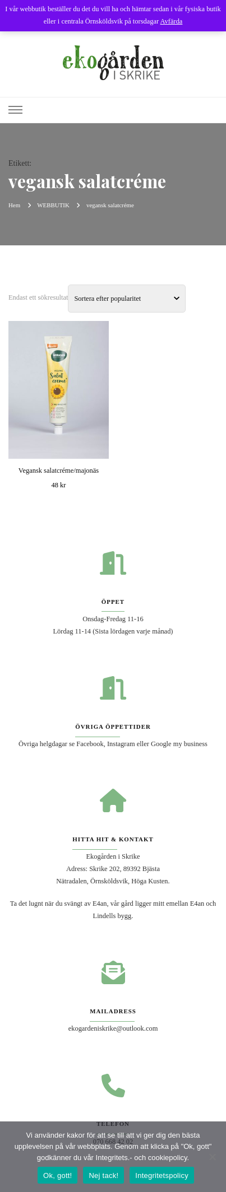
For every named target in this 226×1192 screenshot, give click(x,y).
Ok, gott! (57, 1175)
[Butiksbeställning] (127, 299)
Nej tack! (103, 1175)
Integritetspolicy (161, 1175)
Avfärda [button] (171, 21)
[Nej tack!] (212, 1156)
